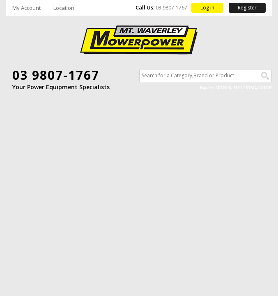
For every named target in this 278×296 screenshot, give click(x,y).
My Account (26, 8)
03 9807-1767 (55, 75)
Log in (207, 7)
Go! (265, 75)
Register (247, 7)
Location (63, 8)
